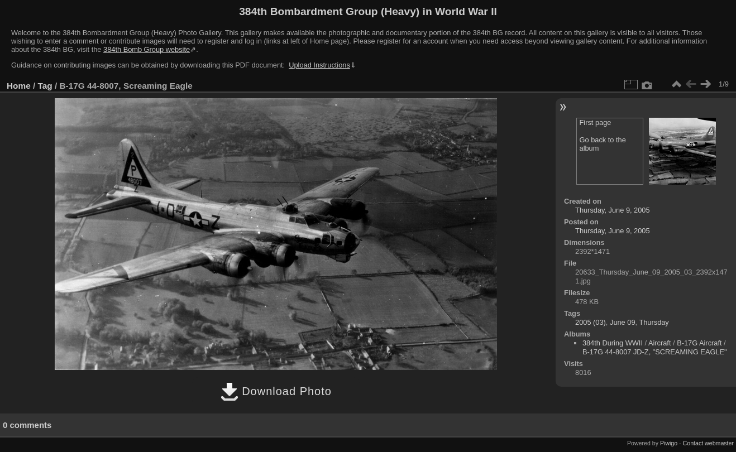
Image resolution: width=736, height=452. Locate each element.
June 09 (622, 322)
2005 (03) (590, 322)
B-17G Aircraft (699, 343)
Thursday (653, 322)
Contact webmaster (708, 443)
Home (19, 85)
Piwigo (668, 443)
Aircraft (659, 343)
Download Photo (276, 391)
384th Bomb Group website (146, 49)
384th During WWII (612, 343)
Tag (45, 85)
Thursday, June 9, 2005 (612, 210)
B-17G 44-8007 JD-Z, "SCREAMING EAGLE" (654, 352)
